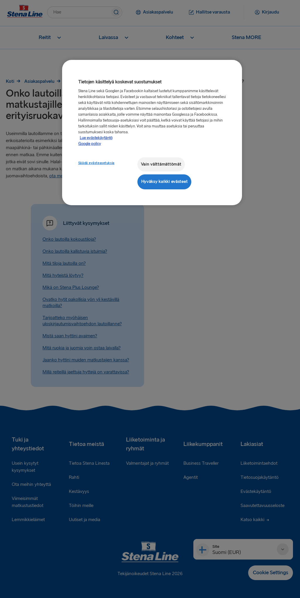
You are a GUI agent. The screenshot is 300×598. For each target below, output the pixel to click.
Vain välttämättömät (161, 164)
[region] (152, 132)
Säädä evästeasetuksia (96, 163)
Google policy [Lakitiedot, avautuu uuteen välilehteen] (89, 144)
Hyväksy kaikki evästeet (164, 181)
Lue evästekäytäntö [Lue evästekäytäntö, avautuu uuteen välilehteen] (96, 138)
